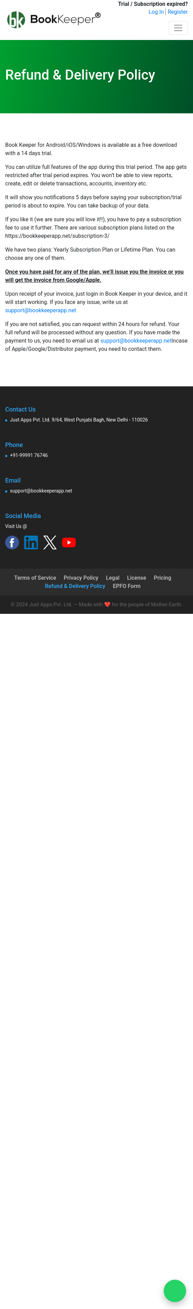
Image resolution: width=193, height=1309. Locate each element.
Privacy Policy (81, 578)
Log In (156, 12)
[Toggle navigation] (178, 28)
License (136, 578)
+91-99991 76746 (29, 455)
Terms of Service (35, 578)
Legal (113, 578)
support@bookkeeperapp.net (40, 310)
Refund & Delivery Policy (75, 586)
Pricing (162, 578)
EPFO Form (126, 586)
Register (177, 12)
